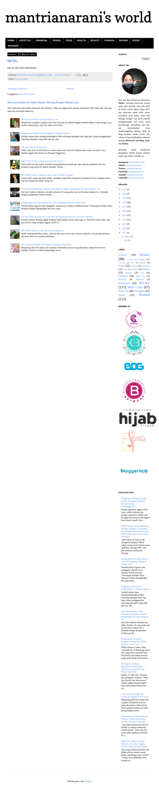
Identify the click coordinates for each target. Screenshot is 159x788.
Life (142, 272)
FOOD (69, 40)
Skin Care (135, 287)
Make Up (140, 276)
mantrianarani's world (78, 17)
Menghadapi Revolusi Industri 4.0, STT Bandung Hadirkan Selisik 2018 (53, 202)
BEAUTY (95, 40)
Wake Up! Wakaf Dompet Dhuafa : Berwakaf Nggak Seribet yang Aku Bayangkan (134, 744)
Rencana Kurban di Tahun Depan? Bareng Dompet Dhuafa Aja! (43, 102)
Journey (128, 272)
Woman (144, 295)
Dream (143, 262)
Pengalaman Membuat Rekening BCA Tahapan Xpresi (45, 133)
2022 (124, 202)
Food (125, 269)
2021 (124, 206)
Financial (146, 266)
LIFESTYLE (25, 40)
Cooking (121, 263)
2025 (124, 189)
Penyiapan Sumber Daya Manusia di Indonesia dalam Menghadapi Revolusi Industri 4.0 (60, 189)
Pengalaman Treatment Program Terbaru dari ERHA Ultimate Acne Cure (134, 642)
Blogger (87, 781)
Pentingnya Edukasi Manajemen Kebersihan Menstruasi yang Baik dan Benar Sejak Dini (132, 668)
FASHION (109, 40)
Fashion (134, 266)
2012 (124, 232)
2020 (124, 211)
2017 (124, 224)
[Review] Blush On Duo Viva (34, 147)
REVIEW (123, 40)
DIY (132, 263)
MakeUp (122, 279)
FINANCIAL (42, 40)
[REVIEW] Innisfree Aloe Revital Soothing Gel (42, 230)
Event (121, 265)
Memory (140, 279)
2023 (124, 198)
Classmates (130, 259)
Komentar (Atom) (27, 94)
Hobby (25, 79)
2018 (124, 219)
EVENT (136, 40)
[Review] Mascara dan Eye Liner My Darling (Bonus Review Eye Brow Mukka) (57, 216)
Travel (121, 295)
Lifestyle (123, 275)
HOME (11, 40)
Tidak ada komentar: (63, 75)
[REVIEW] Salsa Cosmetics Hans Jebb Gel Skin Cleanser (47, 175)
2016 (124, 228)
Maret (127, 236)
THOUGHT (13, 46)
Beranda (70, 88)
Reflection (124, 283)
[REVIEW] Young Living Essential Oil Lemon (42, 161)
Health (134, 269)
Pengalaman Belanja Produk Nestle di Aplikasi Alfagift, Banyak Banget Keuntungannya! (133, 502)
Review (144, 283)
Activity (18, 79)
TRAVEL (56, 40)
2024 (124, 193)
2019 (124, 215)
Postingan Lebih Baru (17, 88)
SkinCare (123, 291)
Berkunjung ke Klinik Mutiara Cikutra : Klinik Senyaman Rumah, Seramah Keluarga (134, 719)
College (141, 259)
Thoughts (140, 291)
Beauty (145, 255)
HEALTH (81, 40)
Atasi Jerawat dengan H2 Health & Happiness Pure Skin (46, 244)
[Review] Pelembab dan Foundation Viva (39, 119)
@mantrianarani (137, 162)
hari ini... (13, 61)
